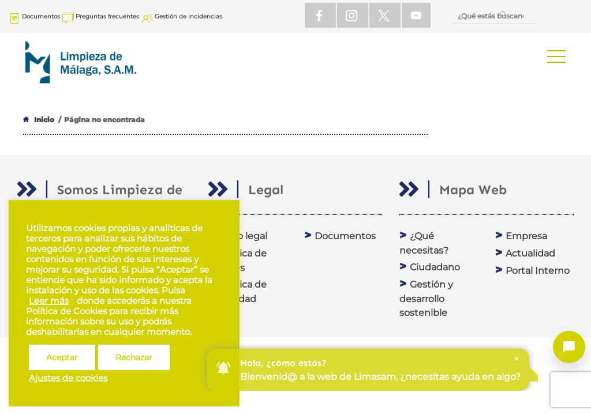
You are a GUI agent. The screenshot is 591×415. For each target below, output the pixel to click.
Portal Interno (538, 270)
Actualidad (530, 253)
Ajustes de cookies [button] (68, 378)
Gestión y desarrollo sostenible (426, 298)
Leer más (49, 301)
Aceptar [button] (62, 357)
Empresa (526, 236)
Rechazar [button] (133, 357)
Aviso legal (243, 236)
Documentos (345, 236)
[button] (556, 56)
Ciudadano (435, 267)
